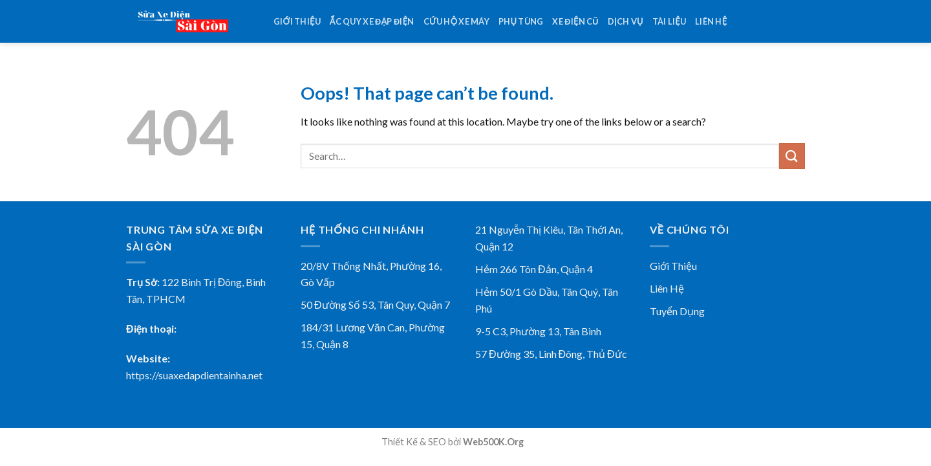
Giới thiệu (297, 21)
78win (538, 441)
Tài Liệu (669, 21)
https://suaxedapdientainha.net (194, 375)
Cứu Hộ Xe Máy (456, 21)
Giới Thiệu (673, 266)
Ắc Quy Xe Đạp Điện (372, 21)
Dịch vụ (625, 21)
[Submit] (792, 155)
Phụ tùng (520, 21)
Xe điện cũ (575, 21)
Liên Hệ (667, 288)
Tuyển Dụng (677, 311)
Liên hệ (711, 21)
